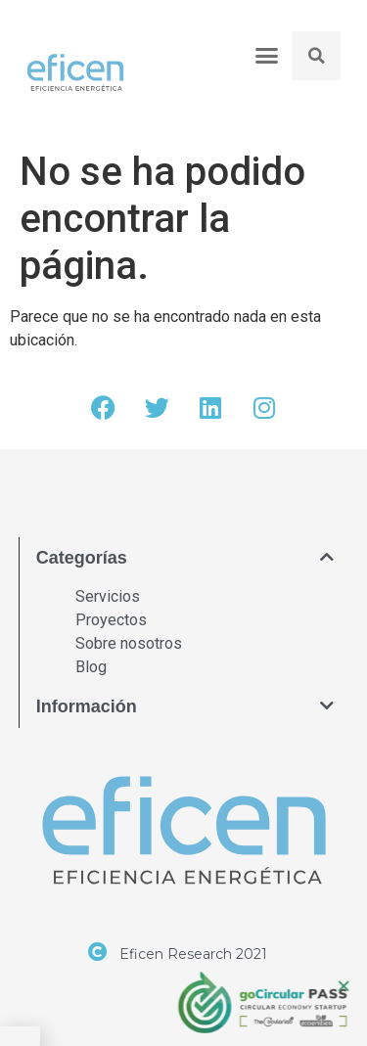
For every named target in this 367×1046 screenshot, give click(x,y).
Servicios (107, 596)
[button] (267, 55)
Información (86, 706)
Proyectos (111, 620)
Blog (91, 667)
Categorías (81, 558)
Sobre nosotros (128, 643)
